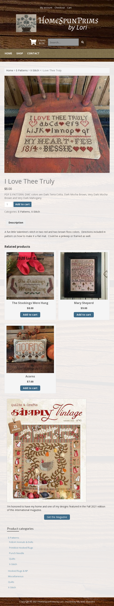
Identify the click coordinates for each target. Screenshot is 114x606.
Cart (69, 7)
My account (46, 7)
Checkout (60, 7)
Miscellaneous (16, 576)
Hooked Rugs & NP (18, 570)
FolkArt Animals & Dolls (21, 542)
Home (8, 53)
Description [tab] (16, 222)
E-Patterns (22, 70)
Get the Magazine (57, 517)
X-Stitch (34, 70)
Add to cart (22, 204)
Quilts (12, 558)
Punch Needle (16, 553)
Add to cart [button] (30, 314)
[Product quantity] (8, 204)
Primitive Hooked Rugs (21, 547)
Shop (19, 53)
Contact (33, 53)
